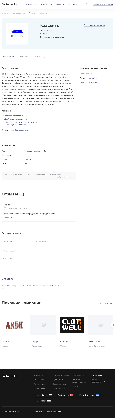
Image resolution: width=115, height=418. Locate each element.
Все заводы (38, 375)
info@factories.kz (97, 375)
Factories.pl (40, 400)
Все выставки (39, 388)
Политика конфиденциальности (81, 381)
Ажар (35, 341)
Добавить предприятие (103, 4)
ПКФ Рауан (95, 341)
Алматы (32, 13)
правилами (48, 285)
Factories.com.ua (86, 395)
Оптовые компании (61, 375)
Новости (60, 4)
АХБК (6, 341)
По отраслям (39, 380)
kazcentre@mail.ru (31, 159)
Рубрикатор (46, 4)
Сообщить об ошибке (65, 177)
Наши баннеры (59, 388)
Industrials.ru (41, 395)
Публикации (58, 380)
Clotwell (64, 341)
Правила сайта (78, 375)
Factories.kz (9, 4)
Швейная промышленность (15, 119)
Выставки (72, 4)
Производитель (21, 130)
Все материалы (59, 384)
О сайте (75, 386)
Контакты (25, 56)
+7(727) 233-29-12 (32, 155)
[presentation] (20, 265)
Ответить (8, 217)
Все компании (106, 303)
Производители (29, 4)
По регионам (39, 384)
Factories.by (63, 395)
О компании (9, 56)
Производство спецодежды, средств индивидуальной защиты (21, 123)
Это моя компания (94, 25)
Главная (5, 13)
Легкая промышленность (12, 115)
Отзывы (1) (39, 56)
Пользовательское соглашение (47, 411)
